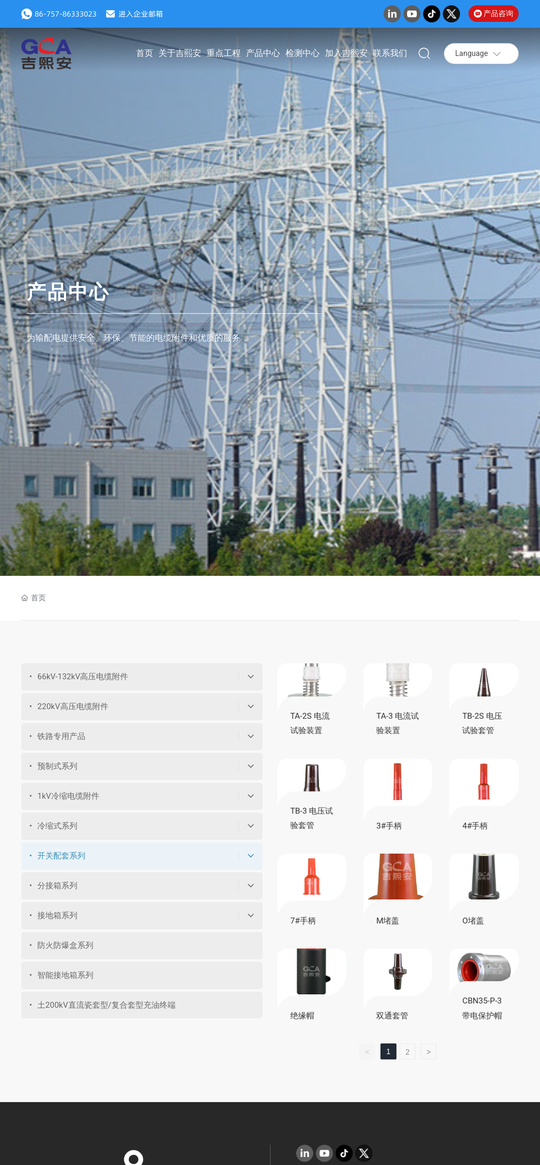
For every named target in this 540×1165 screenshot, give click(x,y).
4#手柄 (475, 825)
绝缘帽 (302, 1016)
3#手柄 (389, 825)
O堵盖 (472, 921)
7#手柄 (303, 921)
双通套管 (392, 1016)
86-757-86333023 (66, 14)
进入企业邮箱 (140, 14)
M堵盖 (387, 921)
